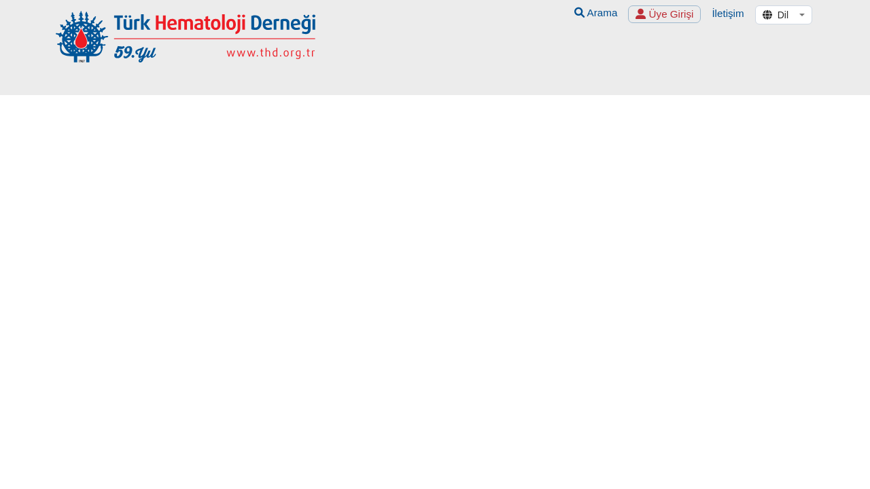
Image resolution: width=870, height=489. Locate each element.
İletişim (728, 13)
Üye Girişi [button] (664, 14)
